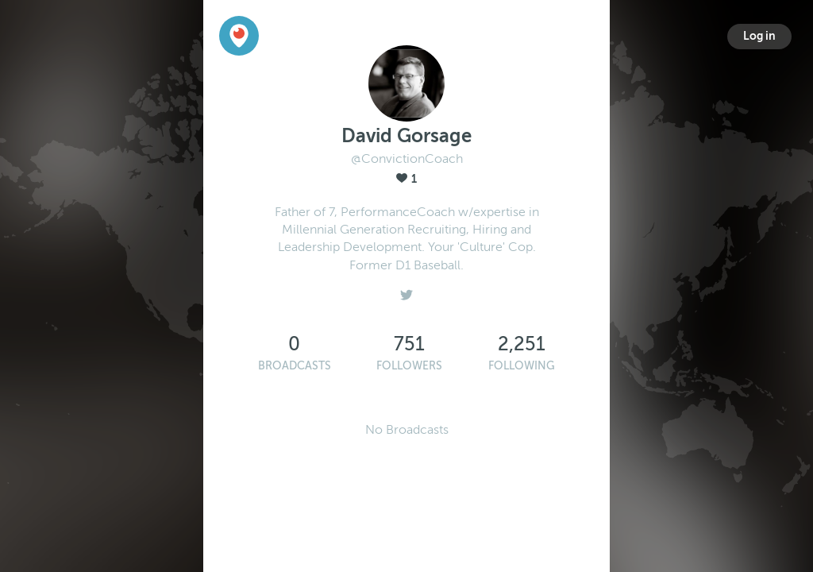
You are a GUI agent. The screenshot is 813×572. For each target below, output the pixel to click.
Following (521, 366)
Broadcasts (294, 366)
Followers (409, 366)
